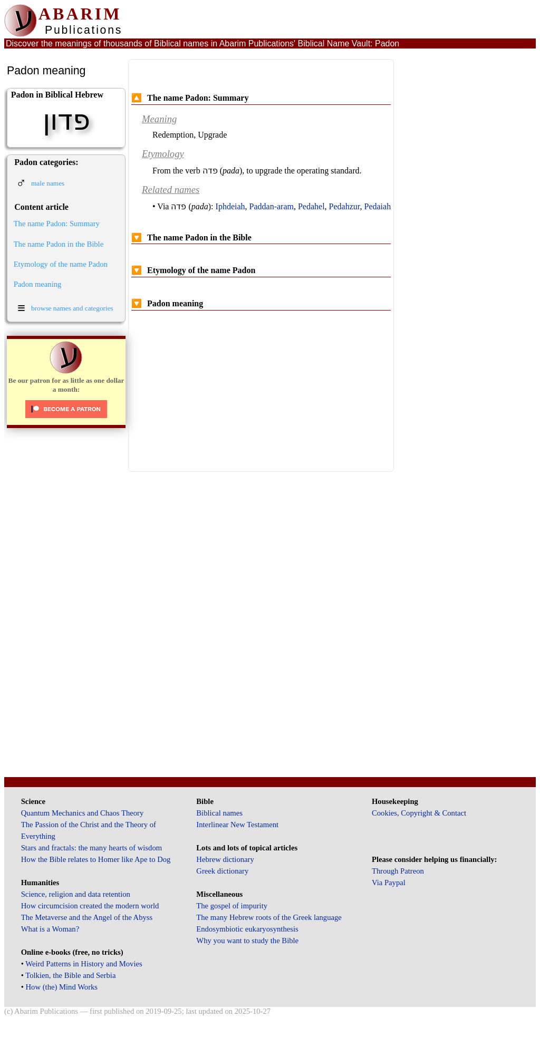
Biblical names (219, 813)
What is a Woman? (50, 929)
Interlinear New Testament (237, 824)
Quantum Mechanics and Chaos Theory (82, 813)
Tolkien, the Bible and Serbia (70, 975)
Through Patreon (398, 871)
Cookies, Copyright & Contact (419, 813)
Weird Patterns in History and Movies (83, 964)
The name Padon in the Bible (59, 244)
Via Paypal (389, 882)
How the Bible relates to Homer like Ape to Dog (96, 859)
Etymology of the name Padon (61, 264)
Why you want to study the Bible (247, 940)
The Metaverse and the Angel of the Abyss (87, 917)
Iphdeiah (230, 206)
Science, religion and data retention (75, 894)
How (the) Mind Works (62, 987)
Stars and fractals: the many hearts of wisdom (91, 848)
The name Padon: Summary (57, 223)
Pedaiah (377, 206)
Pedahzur (344, 206)
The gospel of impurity (231, 906)
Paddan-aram (271, 206)
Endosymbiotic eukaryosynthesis (247, 929)
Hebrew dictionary (225, 859)
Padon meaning (38, 284)
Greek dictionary (222, 871)
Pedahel (311, 206)
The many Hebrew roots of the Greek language (269, 917)
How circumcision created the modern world (90, 906)
